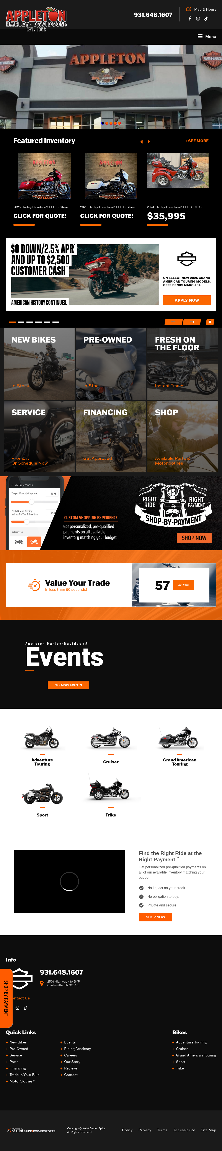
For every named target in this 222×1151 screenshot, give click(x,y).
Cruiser (182, 1049)
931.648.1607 (61, 972)
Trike (180, 1068)
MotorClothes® (22, 1081)
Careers (70, 1055)
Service (16, 1055)
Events (70, 1042)
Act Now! (183, 585)
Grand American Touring (196, 1055)
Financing (18, 1068)
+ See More (197, 140)
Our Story (72, 1062)
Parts (14, 1062)
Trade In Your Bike (24, 1075)
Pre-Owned (19, 1049)
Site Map (208, 1130)
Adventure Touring (191, 1042)
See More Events (68, 685)
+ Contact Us (18, 998)
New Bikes (18, 1042)
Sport (180, 1062)
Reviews (71, 1068)
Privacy (145, 1130)
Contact (71, 1075)
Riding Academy (77, 1049)
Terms (162, 1130)
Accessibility (184, 1130)
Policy (127, 1130)
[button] (142, 141)
